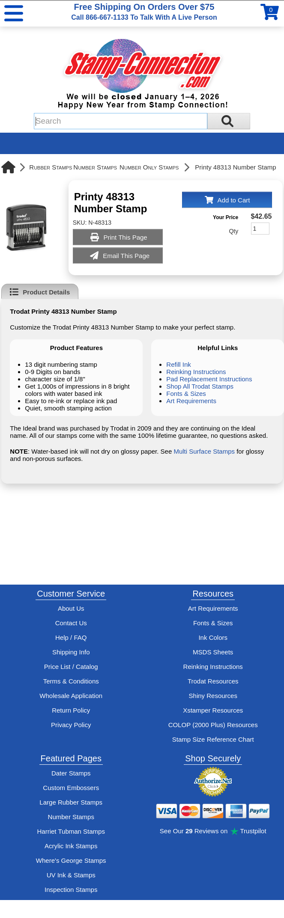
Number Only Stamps (149, 167)
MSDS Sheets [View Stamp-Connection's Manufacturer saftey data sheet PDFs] (213, 652)
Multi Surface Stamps (204, 451)
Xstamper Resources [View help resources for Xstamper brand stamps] (213, 710)
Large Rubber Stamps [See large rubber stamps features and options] (70, 802)
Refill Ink (178, 364)
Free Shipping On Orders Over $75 (144, 11)
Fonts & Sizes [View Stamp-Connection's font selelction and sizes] (213, 623)
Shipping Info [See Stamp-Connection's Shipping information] (71, 652)
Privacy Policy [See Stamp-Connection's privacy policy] (71, 724)
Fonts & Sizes (186, 393)
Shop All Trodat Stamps (199, 386)
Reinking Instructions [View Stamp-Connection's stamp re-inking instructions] (213, 666)
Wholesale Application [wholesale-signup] (70, 695)
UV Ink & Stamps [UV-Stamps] (71, 875)
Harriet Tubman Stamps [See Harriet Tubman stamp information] (71, 831)
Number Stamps (95, 167)
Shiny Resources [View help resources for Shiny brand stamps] (213, 695)
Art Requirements (191, 400)
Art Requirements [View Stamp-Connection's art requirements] (213, 608)
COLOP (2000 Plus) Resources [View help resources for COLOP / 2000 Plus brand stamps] (213, 724)
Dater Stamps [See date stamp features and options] (71, 773)
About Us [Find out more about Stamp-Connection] (71, 608)
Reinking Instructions (196, 371)
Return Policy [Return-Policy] (71, 710)
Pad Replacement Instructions (209, 379)
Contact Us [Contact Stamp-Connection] (71, 623)
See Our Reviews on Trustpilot (213, 830)
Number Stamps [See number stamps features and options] (71, 816)
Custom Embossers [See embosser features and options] (71, 787)
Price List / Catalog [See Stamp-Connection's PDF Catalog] (71, 666)
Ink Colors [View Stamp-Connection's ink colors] (212, 637)
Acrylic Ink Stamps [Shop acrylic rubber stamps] (71, 846)
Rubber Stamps (50, 167)
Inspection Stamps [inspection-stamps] (71, 889)
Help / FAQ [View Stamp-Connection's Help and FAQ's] (71, 637)
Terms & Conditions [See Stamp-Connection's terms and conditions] (71, 681)
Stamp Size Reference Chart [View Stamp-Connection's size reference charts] (213, 739)
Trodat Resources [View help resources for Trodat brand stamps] (213, 681)
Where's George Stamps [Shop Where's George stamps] (71, 860)
